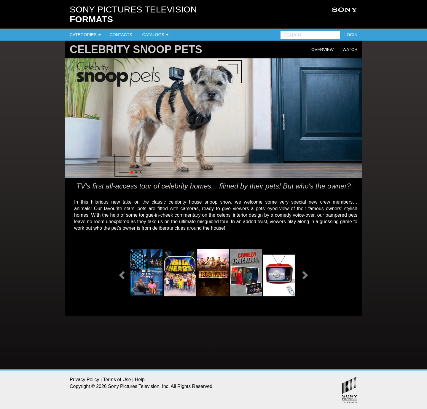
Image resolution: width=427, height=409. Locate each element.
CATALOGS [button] (155, 34)
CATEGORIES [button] (85, 34)
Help (140, 379)
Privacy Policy (84, 379)
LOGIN (350, 34)
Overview (322, 49)
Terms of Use (117, 379)
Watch (349, 49)
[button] (121, 273)
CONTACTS (121, 34)
